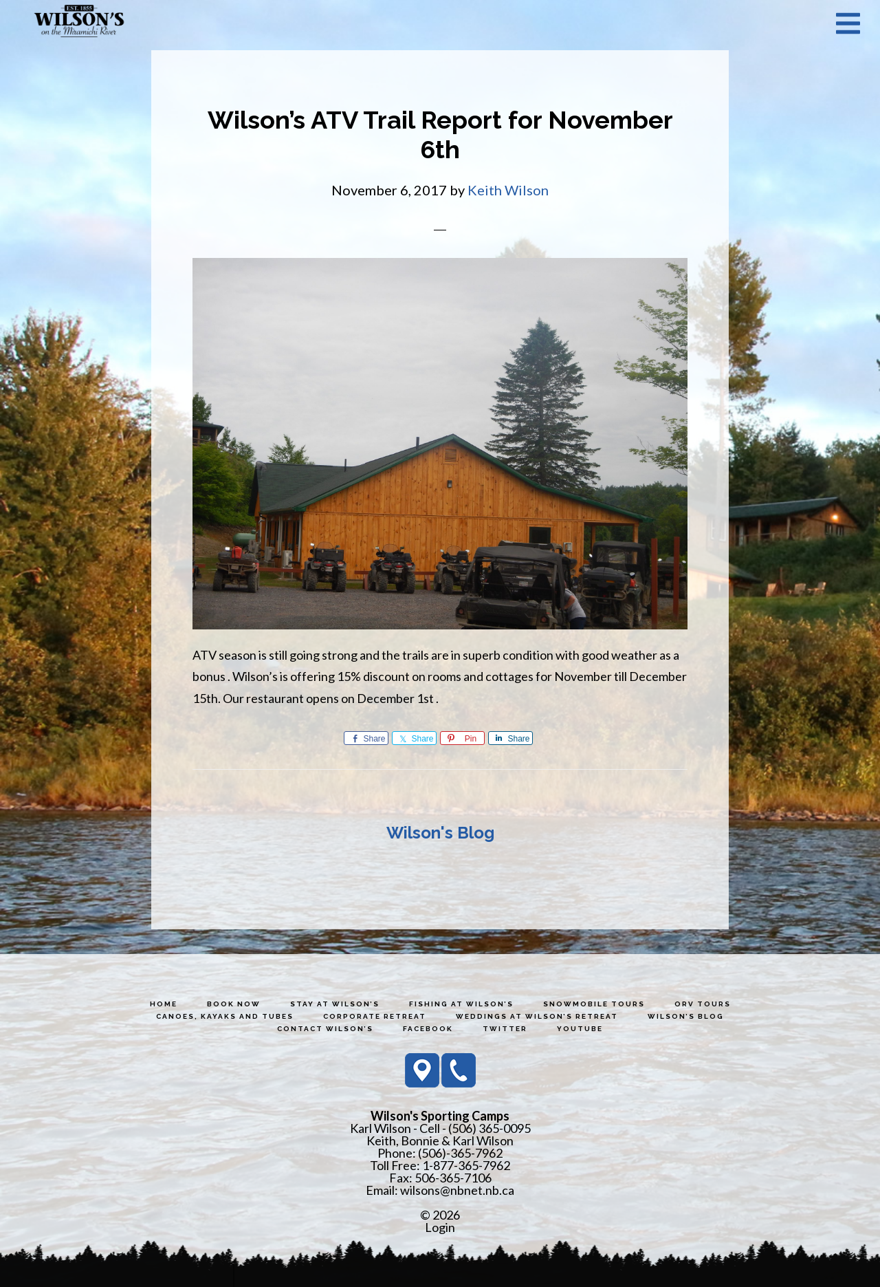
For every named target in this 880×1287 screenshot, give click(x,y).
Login (440, 1227)
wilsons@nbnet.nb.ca (457, 1190)
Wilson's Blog (440, 833)
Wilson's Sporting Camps (79, 22)
